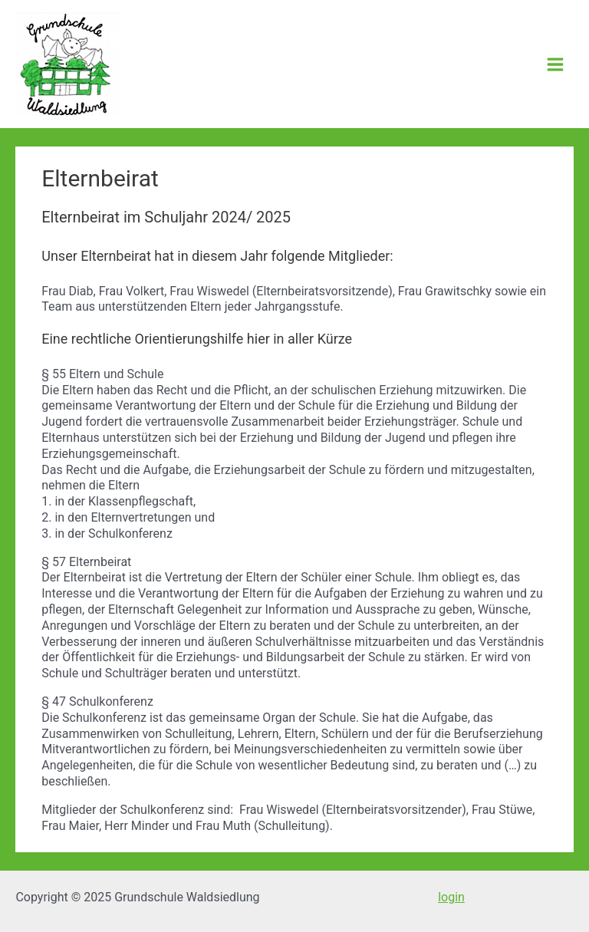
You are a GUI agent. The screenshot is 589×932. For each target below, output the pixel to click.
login (451, 897)
